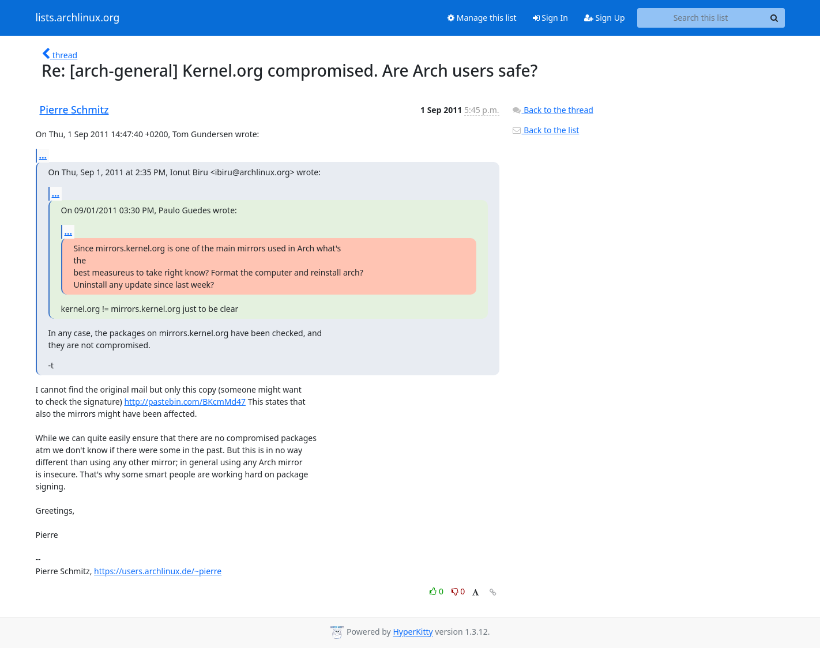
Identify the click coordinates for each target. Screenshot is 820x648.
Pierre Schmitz (74, 109)
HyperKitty (412, 632)
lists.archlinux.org (78, 18)
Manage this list (482, 17)
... (43, 155)
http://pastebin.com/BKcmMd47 (185, 401)
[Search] (774, 18)
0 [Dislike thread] (458, 591)
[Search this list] (701, 18)
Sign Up (604, 17)
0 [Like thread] (437, 591)
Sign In (550, 17)
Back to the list (545, 130)
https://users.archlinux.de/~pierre (157, 571)
